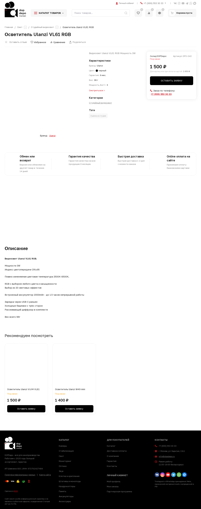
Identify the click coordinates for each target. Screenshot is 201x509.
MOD (16, 491)
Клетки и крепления (69, 476)
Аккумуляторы (66, 496)
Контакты (112, 466)
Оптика (62, 466)
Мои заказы (113, 486)
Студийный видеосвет (43, 27)
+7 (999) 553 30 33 (153, 3)
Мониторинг (65, 461)
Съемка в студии (98, 116)
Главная (9, 27)
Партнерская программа (119, 491)
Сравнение (57, 42)
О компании (113, 456)
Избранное (38, 42)
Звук (61, 471)
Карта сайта (45, 475)
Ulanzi (52, 136)
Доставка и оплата (117, 451)
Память (62, 491)
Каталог (111, 446)
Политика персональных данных (20, 475)
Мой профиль (113, 481)
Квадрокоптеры (67, 486)
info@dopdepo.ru (167, 456)
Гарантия (111, 461)
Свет (20, 27)
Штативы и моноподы (70, 481)
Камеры (63, 446)
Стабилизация (66, 451)
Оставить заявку (171, 80)
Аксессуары (65, 501)
